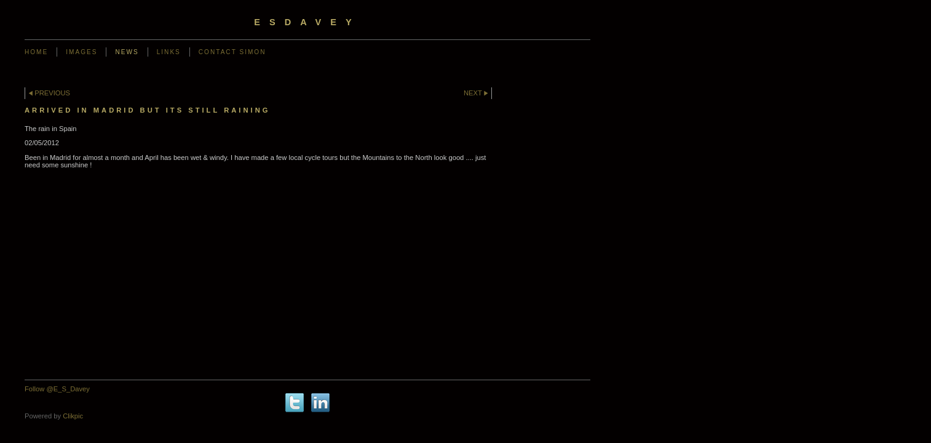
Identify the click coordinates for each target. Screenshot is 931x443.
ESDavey (307, 22)
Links (169, 52)
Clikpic (73, 416)
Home (36, 52)
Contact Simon (232, 52)
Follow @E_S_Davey (57, 389)
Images (81, 52)
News (126, 52)
